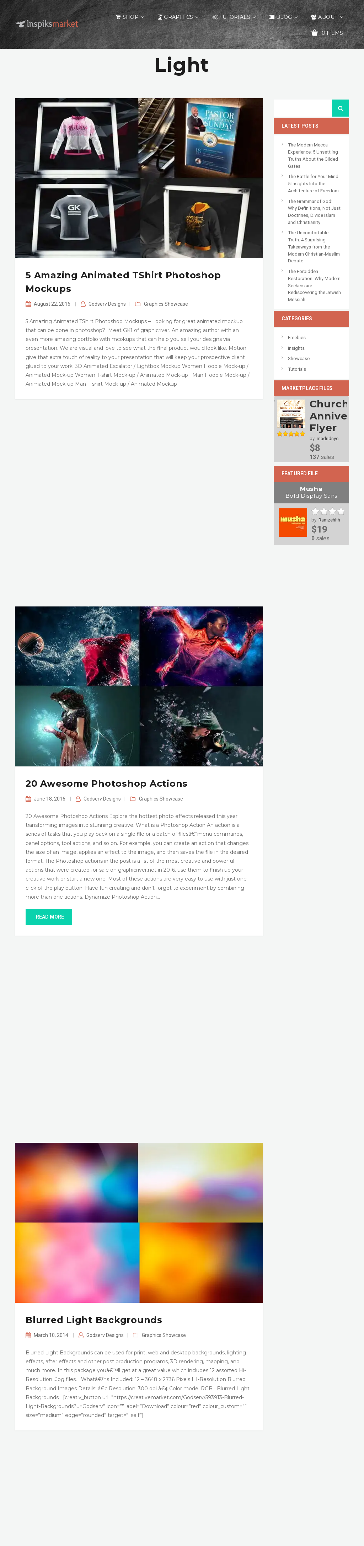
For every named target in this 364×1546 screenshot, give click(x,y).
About (327, 17)
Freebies (297, 337)
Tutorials (234, 17)
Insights (296, 348)
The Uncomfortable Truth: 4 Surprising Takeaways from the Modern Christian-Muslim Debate (314, 246)
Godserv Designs (107, 304)
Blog (284, 17)
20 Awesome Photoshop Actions (107, 783)
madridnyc (327, 438)
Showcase (176, 304)
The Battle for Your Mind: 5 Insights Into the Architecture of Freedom (313, 183)
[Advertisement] (139, 503)
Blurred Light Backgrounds (94, 1320)
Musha (311, 492)
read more (49, 917)
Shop (131, 17)
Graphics (178, 17)
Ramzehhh (329, 520)
